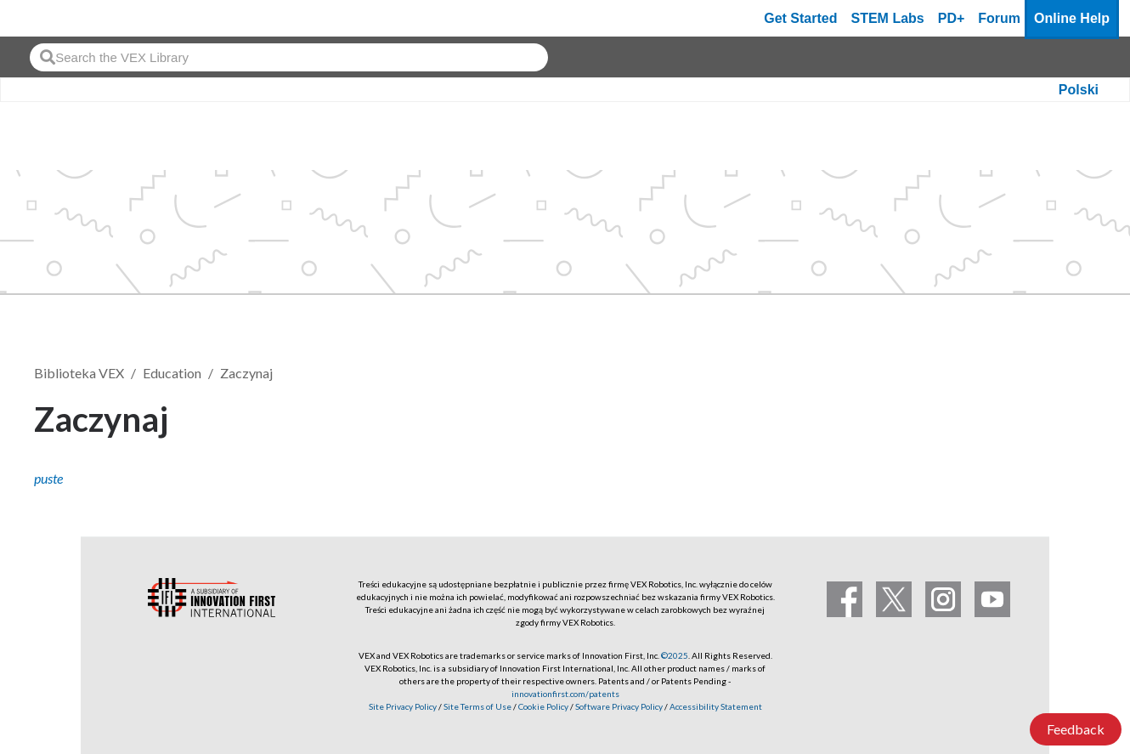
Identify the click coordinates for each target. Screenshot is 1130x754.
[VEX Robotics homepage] (46, 18)
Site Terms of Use (476, 706)
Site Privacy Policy (403, 706)
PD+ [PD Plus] (951, 18)
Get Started (800, 18)
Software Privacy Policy (619, 706)
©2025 (674, 655)
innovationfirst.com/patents (565, 694)
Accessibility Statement (716, 706)
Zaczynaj (246, 373)
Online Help (1072, 18)
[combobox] (289, 57)
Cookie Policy (543, 706)
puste (48, 478)
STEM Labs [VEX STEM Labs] (887, 18)
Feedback (1076, 729)
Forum (999, 18)
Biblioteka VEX (79, 373)
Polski (1079, 89)
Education (172, 373)
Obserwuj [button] (1045, 416)
